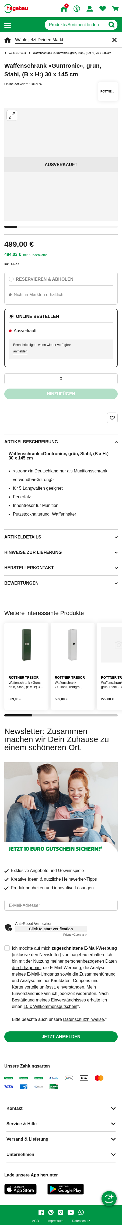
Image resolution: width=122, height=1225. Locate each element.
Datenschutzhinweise (83, 1019)
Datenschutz (81, 1221)
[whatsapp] (81, 1212)
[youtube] (71, 1212)
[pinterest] (51, 1212)
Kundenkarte (38, 255)
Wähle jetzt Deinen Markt (39, 39)
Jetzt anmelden (61, 1036)
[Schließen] (114, 40)
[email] (61, 905)
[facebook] (41, 1212)
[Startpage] (16, 8)
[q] (75, 25)
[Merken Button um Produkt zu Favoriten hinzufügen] (112, 418)
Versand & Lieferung (27, 1139)
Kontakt (14, 1108)
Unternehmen (20, 1154)
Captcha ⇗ (75, 934)
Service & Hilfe (21, 1123)
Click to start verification (51, 929)
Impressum (55, 1221)
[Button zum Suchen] (111, 25)
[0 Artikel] (61, 378)
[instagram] (60, 1212)
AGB (35, 1221)
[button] (7, 25)
